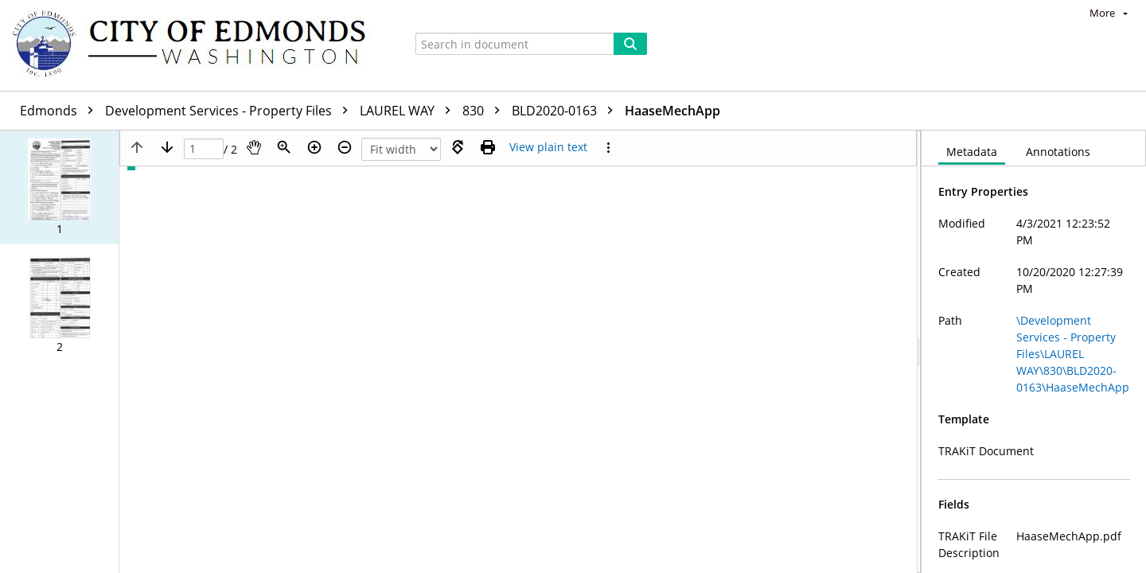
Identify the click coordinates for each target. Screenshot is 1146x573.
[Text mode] (548, 147)
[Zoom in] (314, 147)
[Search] (630, 44)
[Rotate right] (457, 147)
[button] (59, 187)
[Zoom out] (344, 147)
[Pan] (253, 147)
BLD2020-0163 (566, 110)
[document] (1034, 352)
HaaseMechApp (672, 110)
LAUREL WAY (409, 110)
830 (485, 110)
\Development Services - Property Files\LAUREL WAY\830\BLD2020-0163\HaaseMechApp (1072, 354)
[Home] (196, 45)
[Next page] (167, 147)
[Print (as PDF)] (487, 147)
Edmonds (60, 110)
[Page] (204, 149)
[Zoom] (284, 147)
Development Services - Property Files (230, 110)
